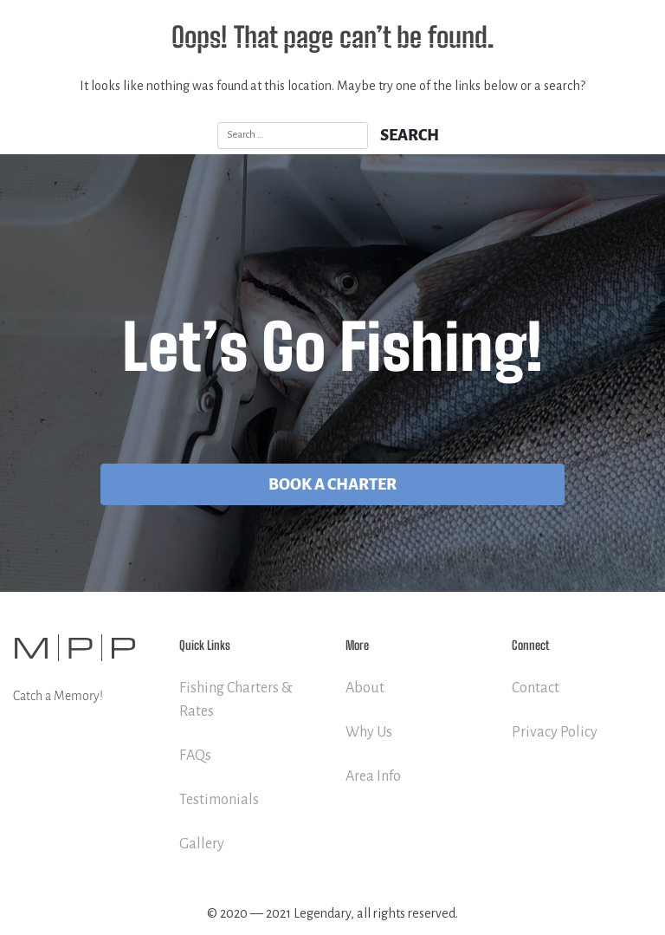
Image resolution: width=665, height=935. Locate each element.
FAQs (195, 755)
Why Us (368, 732)
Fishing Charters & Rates (236, 699)
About (364, 688)
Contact (535, 688)
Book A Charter (332, 484)
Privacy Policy (554, 732)
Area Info (373, 776)
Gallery (201, 844)
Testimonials (219, 800)
